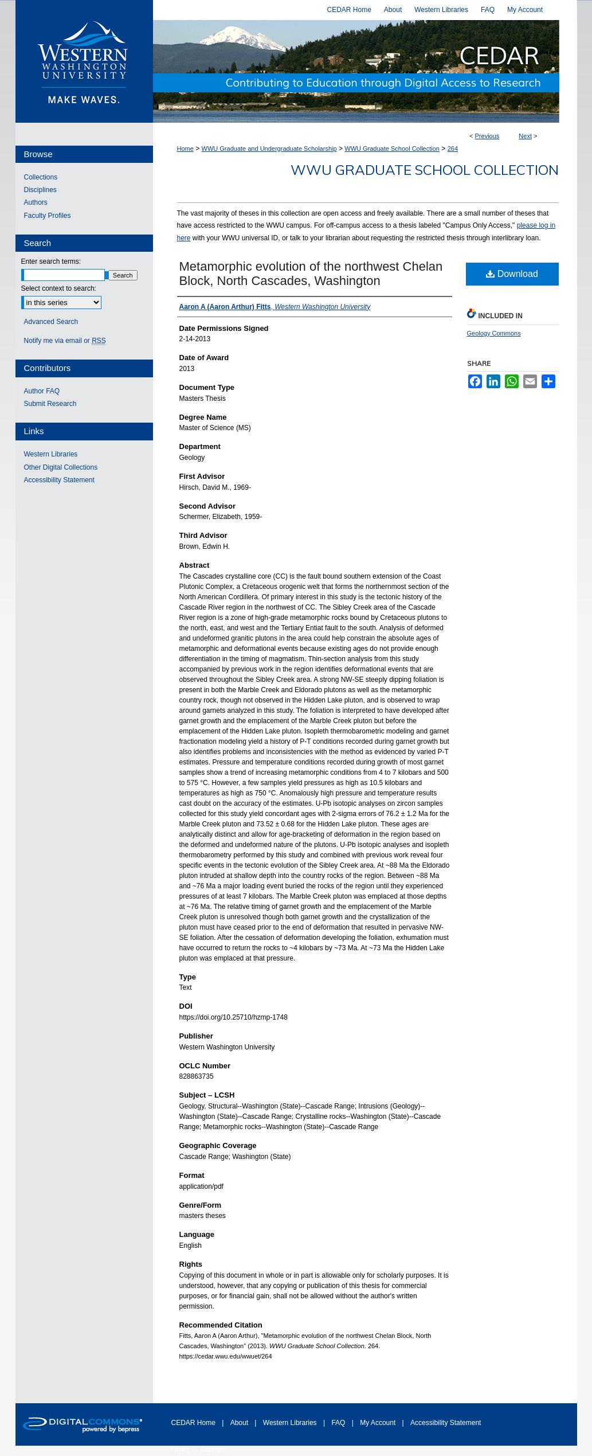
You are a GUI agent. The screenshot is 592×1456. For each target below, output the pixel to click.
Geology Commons (494, 333)
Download (512, 274)
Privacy (181, 1449)
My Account (378, 1423)
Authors (36, 202)
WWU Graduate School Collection (392, 148)
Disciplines (40, 190)
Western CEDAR (365, 71)
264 (453, 148)
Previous (487, 135)
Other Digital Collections (61, 467)
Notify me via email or (65, 341)
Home (185, 148)
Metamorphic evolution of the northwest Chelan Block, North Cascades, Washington (311, 273)
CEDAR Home (194, 1423)
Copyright (213, 1449)
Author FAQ (42, 391)
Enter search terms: (51, 261)
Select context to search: (58, 288)
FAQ (339, 1423)
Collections (41, 177)
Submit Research (50, 404)
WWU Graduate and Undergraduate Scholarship (269, 148)
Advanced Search (51, 322)
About (240, 1423)
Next (525, 135)
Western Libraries (51, 454)
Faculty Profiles (47, 216)
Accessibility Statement (59, 480)
